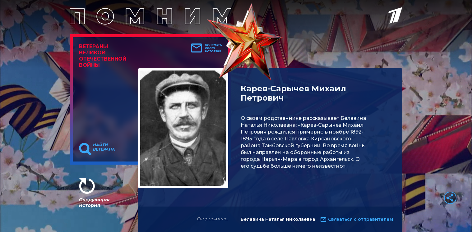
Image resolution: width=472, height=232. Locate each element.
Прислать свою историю (213, 48)
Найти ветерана (104, 147)
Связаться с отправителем (360, 219)
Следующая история (94, 202)
